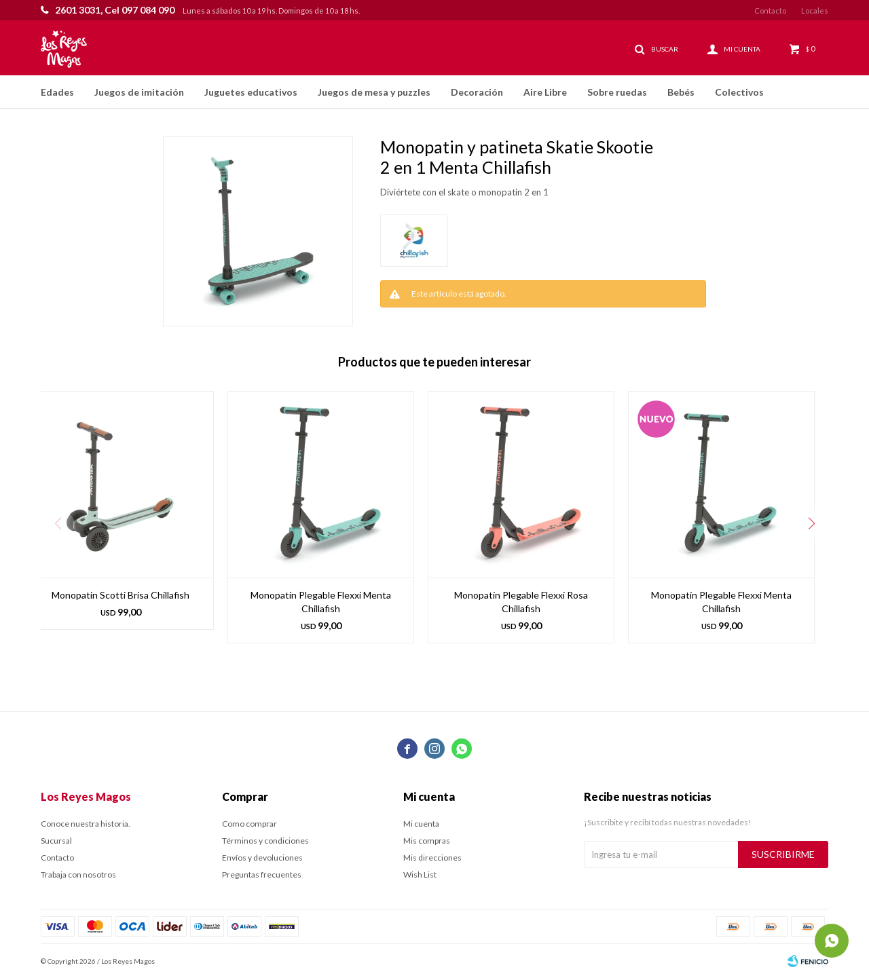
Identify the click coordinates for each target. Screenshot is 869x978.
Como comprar (249, 824)
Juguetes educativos (250, 92)
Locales (814, 10)
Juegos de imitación (139, 92)
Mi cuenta (421, 824)
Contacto (770, 10)
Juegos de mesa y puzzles (374, 92)
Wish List (420, 874)
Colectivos (739, 92)
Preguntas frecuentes (261, 874)
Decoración (477, 92)
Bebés (681, 92)
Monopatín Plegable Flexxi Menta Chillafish (321, 601)
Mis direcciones (432, 857)
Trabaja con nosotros (78, 874)
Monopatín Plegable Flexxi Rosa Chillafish (521, 601)
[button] (811, 524)
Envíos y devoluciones (262, 857)
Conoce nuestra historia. (85, 824)
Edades (57, 92)
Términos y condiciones (265, 840)
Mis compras (426, 840)
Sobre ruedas (617, 92)
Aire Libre (545, 92)
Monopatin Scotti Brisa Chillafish (120, 595)
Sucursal (56, 840)
